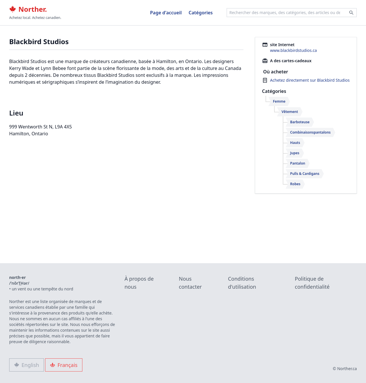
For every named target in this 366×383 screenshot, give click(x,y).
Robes (295, 183)
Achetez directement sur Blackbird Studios (310, 80)
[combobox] (291, 13)
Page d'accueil (166, 12)
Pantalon (297, 163)
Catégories (201, 12)
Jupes (294, 153)
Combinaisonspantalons (310, 132)
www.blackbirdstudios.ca (293, 50)
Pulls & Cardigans (304, 173)
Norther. (28, 9)
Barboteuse (300, 122)
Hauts (295, 142)
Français (64, 364)
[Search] (351, 13)
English (26, 364)
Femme (279, 101)
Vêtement (290, 111)
